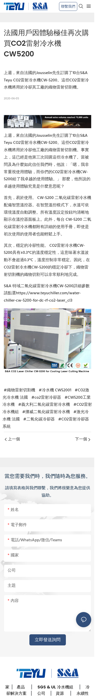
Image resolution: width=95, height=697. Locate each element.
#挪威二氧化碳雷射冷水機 (46, 412)
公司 (41, 693)
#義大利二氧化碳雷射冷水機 (44, 404)
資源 (60, 693)
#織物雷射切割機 (19, 390)
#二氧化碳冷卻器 (39, 419)
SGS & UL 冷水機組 (55, 687)
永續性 (83, 693)
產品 (21, 687)
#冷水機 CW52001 (55, 390)
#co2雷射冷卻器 (46, 397)
